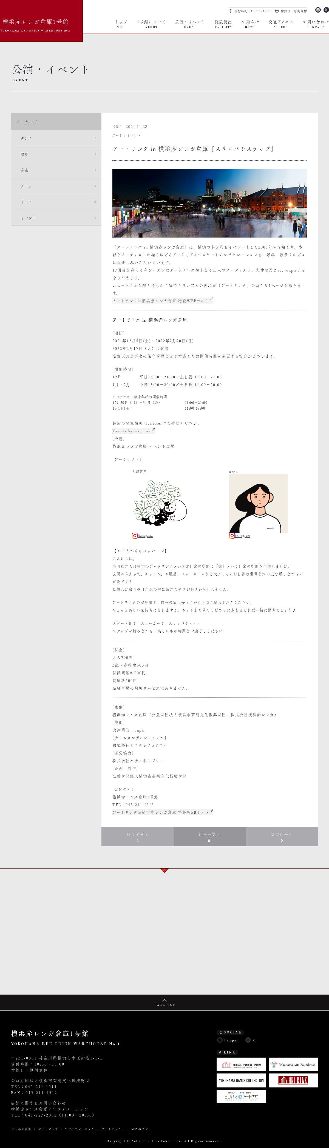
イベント (29, 219)
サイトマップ (48, 1128)
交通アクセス (281, 23)
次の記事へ (282, 834)
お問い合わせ (316, 23)
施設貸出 (223, 23)
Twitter (326, 9)
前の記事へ (138, 834)
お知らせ (250, 23)
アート (27, 187)
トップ (121, 23)
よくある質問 (21, 1128)
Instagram (318, 9)
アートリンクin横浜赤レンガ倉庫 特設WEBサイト (161, 301)
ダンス (27, 138)
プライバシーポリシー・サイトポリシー (94, 1128)
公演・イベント (190, 23)
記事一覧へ (210, 834)
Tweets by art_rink (132, 430)
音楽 (25, 170)
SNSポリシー (141, 1128)
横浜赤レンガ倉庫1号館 (35, 24)
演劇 (25, 154)
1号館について (151, 23)
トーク (27, 203)
